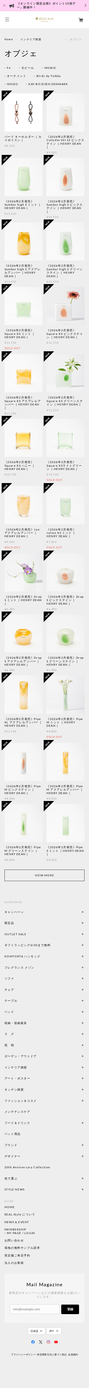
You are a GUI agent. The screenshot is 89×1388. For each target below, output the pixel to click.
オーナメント (16, 76)
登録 (70, 1309)
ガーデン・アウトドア (21, 1056)
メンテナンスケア (17, 1111)
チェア (11, 989)
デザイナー (13, 1156)
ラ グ (9, 1034)
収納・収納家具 (29, 1023)
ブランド (11, 1145)
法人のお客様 (14, 1263)
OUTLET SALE (16, 934)
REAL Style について (20, 1214)
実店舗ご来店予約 (17, 1255)
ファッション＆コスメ (21, 1100)
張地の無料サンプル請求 (22, 1248)
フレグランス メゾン (19, 967)
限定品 (9, 923)
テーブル (11, 1000)
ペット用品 (13, 1134)
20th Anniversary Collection (27, 1167)
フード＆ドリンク (17, 1123)
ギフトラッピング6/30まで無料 (28, 945)
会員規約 (73, 1354)
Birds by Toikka (49, 76)
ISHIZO (12, 84)
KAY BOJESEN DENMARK (48, 84)
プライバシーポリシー (23, 1354)
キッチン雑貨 (27, 1089)
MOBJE (50, 68)
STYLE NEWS (15, 1189)
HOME (10, 1207)
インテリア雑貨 (41, 39)
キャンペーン (14, 912)
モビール (27, 68)
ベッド (9, 1012)
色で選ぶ (11, 1178)
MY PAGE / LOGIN (21, 1233)
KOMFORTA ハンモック (22, 956)
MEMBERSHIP (15, 1229)
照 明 (9, 1045)
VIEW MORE (44, 875)
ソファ (17, 978)
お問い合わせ (14, 1240)
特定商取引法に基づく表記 (52, 1354)
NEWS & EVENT (17, 1222)
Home (9, 39)
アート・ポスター (29, 1078)
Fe (9, 68)
